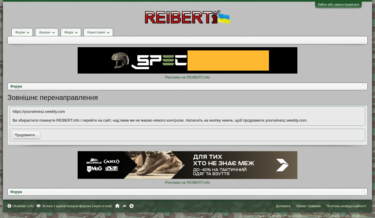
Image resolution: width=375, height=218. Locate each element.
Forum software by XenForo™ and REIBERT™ (305, 216)
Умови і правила (308, 206)
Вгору (124, 206)
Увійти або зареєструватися (338, 4)
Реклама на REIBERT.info (187, 77)
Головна (117, 206)
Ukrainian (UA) (23, 206)
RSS (131, 206)
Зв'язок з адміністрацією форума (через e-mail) (77, 206)
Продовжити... (26, 135)
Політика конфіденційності (346, 206)
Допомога (283, 206)
